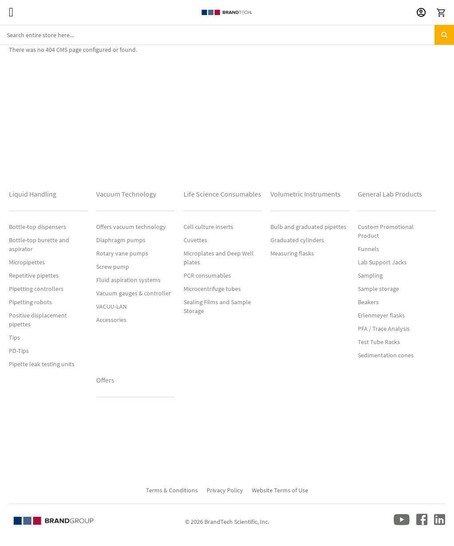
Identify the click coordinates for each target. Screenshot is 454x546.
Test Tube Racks (379, 342)
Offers (105, 380)
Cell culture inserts (208, 227)
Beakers (368, 302)
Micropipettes (27, 262)
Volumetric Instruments (305, 194)
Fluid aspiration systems (128, 280)
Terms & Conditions (172, 490)
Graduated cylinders (297, 240)
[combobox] (227, 35)
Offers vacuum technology (131, 227)
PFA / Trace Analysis (384, 329)
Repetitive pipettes (34, 275)
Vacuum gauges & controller (133, 293)
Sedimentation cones (386, 355)
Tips (14, 337)
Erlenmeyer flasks (381, 315)
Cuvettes (195, 240)
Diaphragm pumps (120, 240)
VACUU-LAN (111, 306)
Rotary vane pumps (122, 253)
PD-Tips (19, 351)
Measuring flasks (292, 253)
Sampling (370, 275)
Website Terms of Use (280, 490)
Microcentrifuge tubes (212, 289)
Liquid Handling (32, 194)
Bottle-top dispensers (37, 227)
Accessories (111, 320)
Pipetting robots (30, 302)
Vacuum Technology (126, 194)
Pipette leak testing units (41, 364)
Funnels (368, 249)
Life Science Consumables (222, 194)
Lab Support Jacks (382, 262)
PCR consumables (207, 275)
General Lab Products (390, 194)
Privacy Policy (225, 490)
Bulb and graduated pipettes (308, 227)
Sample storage (378, 289)
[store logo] (227, 12)
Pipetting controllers (36, 289)
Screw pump (112, 267)
